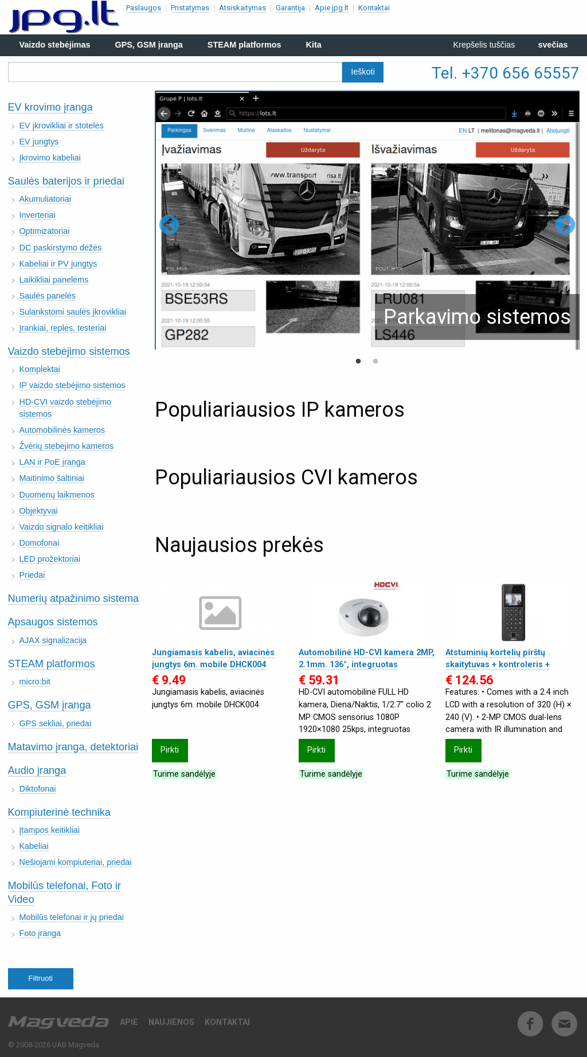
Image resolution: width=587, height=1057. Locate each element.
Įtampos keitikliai (49, 830)
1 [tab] (358, 361)
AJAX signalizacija (53, 640)
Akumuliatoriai (45, 198)
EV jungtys (39, 141)
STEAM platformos (51, 664)
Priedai (32, 575)
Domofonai (39, 542)
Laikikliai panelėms (54, 279)
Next (565, 225)
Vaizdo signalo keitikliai (61, 526)
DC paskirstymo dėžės (60, 247)
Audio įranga (37, 770)
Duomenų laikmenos (57, 494)
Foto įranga (40, 933)
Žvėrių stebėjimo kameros (66, 446)
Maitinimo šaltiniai (52, 478)
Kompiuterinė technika (59, 812)
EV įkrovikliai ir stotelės (61, 125)
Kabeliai (34, 846)
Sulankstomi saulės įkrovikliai (72, 311)
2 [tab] (375, 361)
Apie (129, 1022)
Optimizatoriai (44, 231)
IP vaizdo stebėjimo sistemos (72, 385)
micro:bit (34, 681)
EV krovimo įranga (50, 107)
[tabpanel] (367, 220)
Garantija (290, 7)
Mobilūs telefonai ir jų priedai (71, 917)
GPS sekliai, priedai (55, 723)
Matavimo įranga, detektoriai (73, 747)
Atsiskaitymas (242, 7)
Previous (169, 225)
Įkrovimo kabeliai (50, 157)
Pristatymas (190, 7)
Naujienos (171, 1022)
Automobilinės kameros (62, 429)
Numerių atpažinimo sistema (73, 598)
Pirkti (170, 750)
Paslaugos (143, 7)
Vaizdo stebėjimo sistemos (69, 351)
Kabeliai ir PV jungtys (58, 263)
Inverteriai (37, 215)
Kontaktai (374, 7)
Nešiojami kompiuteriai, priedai (75, 862)
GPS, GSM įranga (49, 705)
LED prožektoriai (49, 558)
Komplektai (39, 369)
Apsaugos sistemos (53, 622)
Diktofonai (37, 788)
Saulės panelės (47, 295)
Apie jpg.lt (332, 7)
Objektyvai (38, 510)
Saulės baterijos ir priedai (66, 181)
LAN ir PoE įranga (52, 462)
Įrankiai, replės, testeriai (63, 327)
